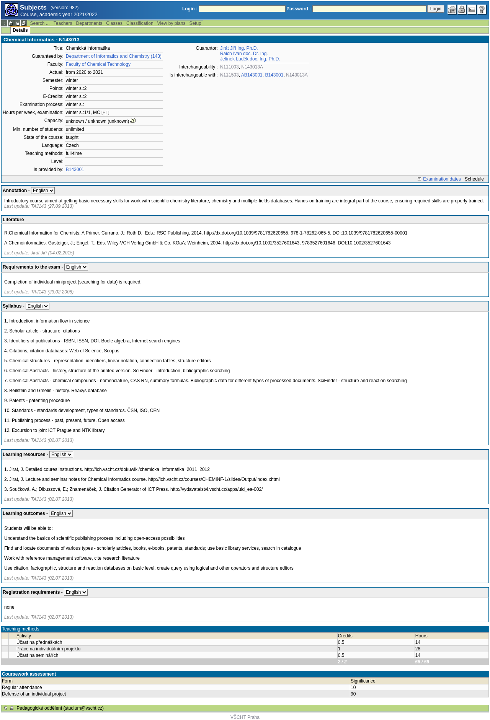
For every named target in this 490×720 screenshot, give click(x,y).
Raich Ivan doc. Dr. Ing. (244, 53)
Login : (190, 8)
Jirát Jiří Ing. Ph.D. (239, 48)
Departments (89, 23)
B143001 (75, 169)
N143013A (252, 67)
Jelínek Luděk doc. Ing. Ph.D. (250, 59)
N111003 (229, 67)
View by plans (171, 23)
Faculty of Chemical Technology (98, 64)
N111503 (229, 75)
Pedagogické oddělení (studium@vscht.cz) (60, 708)
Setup (195, 23)
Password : (298, 8)
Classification (140, 23)
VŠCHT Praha (245, 717)
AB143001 (252, 75)
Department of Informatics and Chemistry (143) (114, 56)
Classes (114, 23)
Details (20, 30)
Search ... (39, 23)
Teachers (63, 23)
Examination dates (442, 179)
